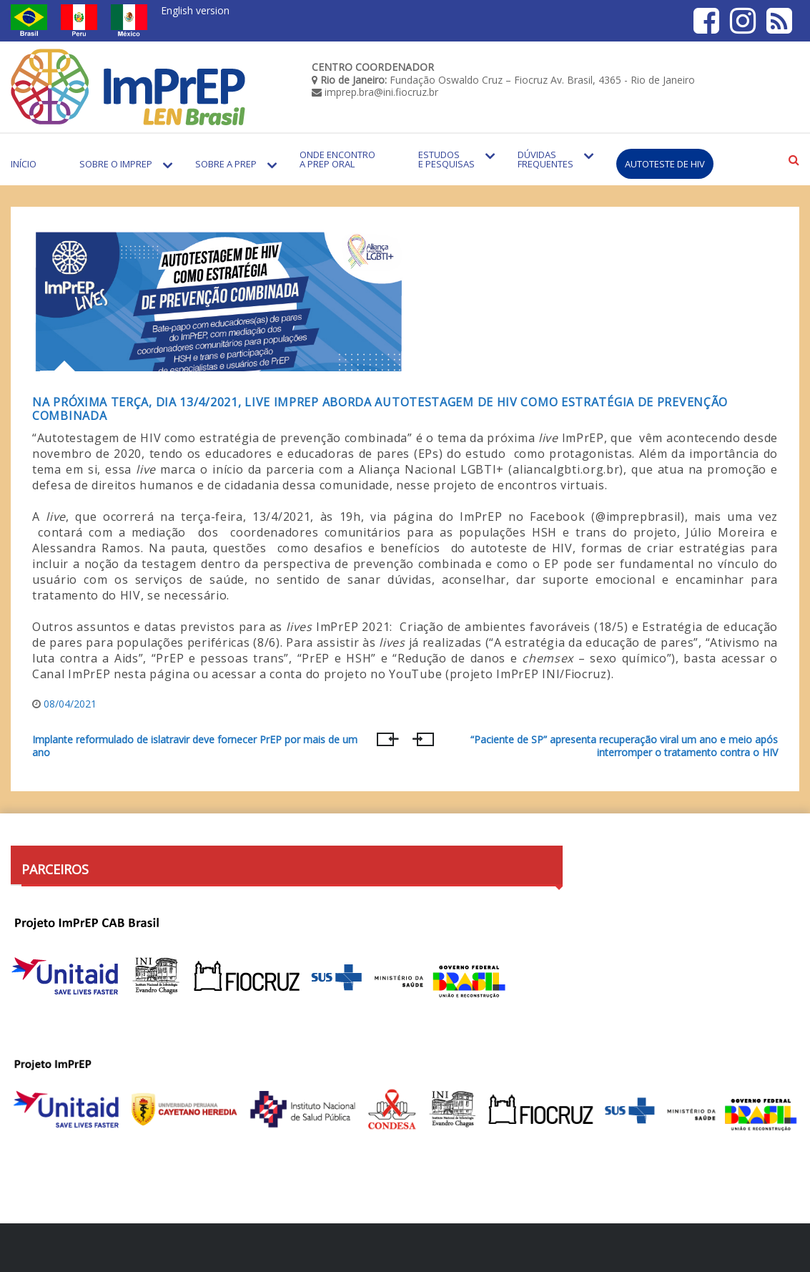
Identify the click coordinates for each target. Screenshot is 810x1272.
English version (195, 10)
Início (23, 163)
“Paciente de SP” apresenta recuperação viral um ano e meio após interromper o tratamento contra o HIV (624, 746)
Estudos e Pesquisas (446, 159)
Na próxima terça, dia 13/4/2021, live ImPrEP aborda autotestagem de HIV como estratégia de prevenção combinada (380, 409)
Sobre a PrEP (226, 163)
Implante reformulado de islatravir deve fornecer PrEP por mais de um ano (194, 746)
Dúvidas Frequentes (545, 159)
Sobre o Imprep (115, 163)
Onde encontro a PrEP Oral (337, 159)
